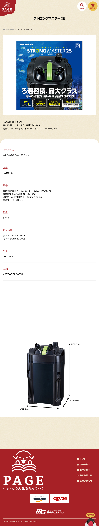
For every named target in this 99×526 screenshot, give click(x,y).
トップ (82, 459)
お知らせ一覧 (86, 475)
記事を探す (85, 465)
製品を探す (85, 470)
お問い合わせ (86, 481)
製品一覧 (10, 29)
